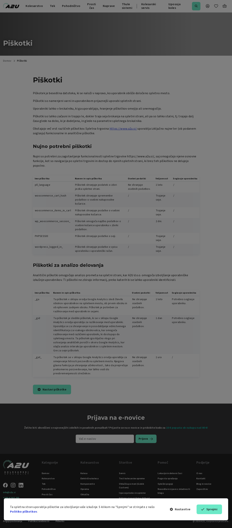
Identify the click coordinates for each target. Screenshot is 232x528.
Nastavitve (180, 509)
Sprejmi (209, 509)
